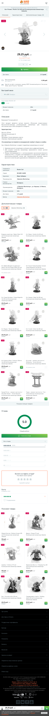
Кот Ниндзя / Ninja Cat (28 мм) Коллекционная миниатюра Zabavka (36, 298)
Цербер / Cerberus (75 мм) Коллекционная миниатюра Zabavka (11, 565)
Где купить (24, 611)
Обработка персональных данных (24, 660)
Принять (44, 713)
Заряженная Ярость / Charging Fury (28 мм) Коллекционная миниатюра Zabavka (36, 566)
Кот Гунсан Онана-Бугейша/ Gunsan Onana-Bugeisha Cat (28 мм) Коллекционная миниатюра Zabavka (36, 267)
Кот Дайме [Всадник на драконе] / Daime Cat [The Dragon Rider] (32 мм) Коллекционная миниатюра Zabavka (12, 267)
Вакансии (24, 650)
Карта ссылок (24, 705)
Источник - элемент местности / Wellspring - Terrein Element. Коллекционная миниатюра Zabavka (36, 362)
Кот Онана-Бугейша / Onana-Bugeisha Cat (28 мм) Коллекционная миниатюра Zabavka (12, 299)
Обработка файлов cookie (24, 666)
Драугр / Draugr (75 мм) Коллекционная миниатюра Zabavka (36, 534)
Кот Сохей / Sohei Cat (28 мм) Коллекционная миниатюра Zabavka (36, 329)
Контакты (24, 633)
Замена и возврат (24, 655)
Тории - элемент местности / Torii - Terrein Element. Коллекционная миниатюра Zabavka (36, 393)
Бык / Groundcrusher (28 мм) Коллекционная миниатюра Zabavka (11, 597)
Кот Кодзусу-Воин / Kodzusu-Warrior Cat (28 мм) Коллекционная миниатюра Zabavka (12, 362)
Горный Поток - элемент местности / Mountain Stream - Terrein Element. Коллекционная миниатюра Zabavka (12, 393)
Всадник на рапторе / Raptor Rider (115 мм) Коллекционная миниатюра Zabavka (12, 236)
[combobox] (5, 94)
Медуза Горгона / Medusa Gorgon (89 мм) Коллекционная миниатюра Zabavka (12, 535)
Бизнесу (24, 644)
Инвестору (24, 671)
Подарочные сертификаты (24, 622)
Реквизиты (24, 639)
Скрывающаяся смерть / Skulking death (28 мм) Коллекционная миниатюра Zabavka (35, 598)
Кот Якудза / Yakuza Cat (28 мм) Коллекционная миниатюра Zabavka (11, 329)
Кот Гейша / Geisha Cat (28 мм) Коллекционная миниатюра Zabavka (36, 235)
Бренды (24, 628)
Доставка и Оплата (24, 617)
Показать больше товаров (24, 404)
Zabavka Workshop (23, 197)
